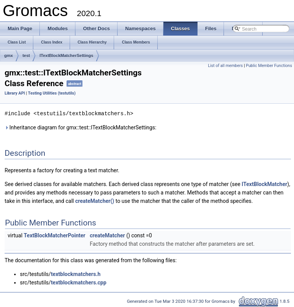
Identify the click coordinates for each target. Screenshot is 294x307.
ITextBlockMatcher (264, 184)
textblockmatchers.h (76, 274)
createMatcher (107, 235)
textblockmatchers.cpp (78, 282)
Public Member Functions (269, 65)
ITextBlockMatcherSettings (66, 55)
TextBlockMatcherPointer (54, 235)
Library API (15, 93)
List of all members (225, 65)
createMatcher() (94, 201)
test (26, 55)
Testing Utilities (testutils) (51, 93)
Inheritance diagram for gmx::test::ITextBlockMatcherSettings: (81, 127)
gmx (8, 55)
